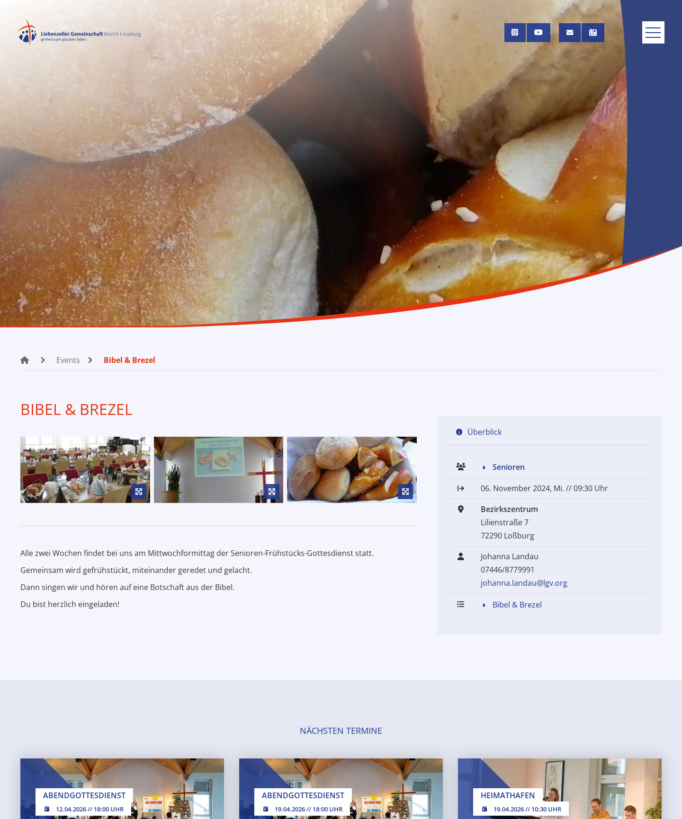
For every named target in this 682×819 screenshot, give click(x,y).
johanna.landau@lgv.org (524, 583)
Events (68, 360)
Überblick (484, 432)
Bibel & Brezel (129, 360)
